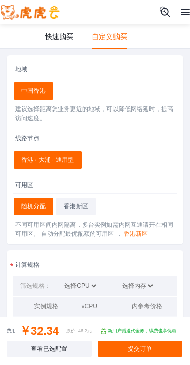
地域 (21, 69)
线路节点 (27, 138)
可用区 (24, 185)
